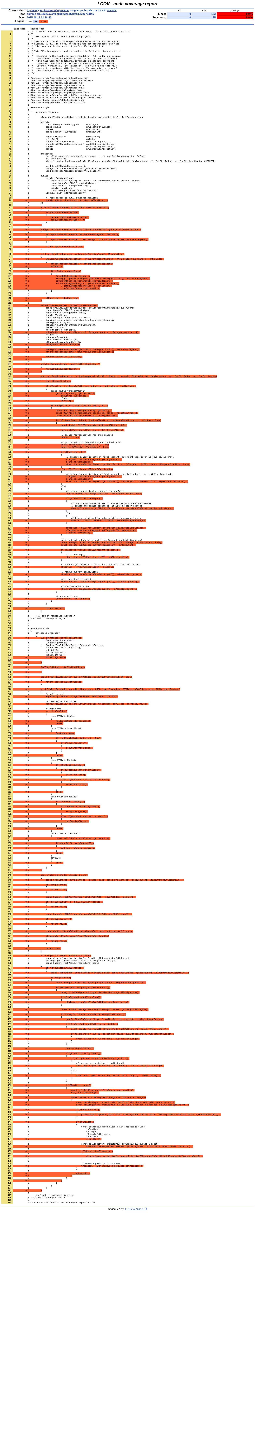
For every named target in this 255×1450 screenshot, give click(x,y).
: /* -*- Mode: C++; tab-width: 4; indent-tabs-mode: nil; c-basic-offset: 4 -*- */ (66, 32)
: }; (22, 237)
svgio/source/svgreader (54, 10)
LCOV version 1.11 (136, 1444)
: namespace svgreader (30, 754)
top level (32, 10)
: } (21, 293)
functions (111, 10)
